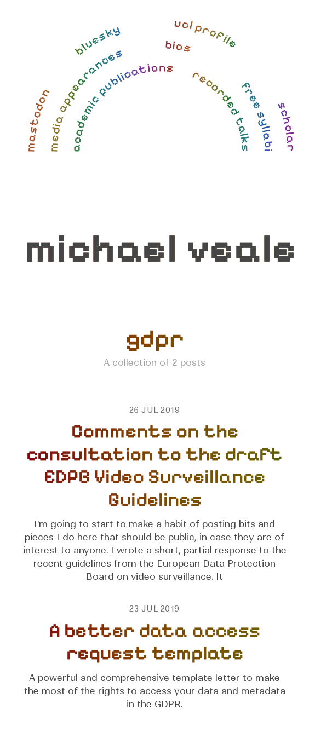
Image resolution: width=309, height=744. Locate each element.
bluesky (97, 39)
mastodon (38, 118)
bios (178, 46)
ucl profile (206, 33)
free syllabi (256, 115)
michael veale (161, 249)
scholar (286, 126)
